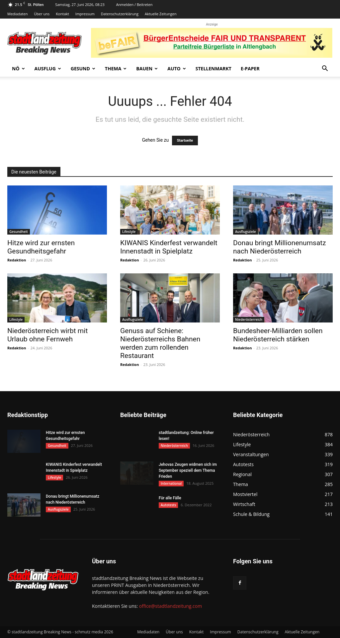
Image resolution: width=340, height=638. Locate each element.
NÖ (18, 68)
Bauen (147, 68)
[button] (325, 69)
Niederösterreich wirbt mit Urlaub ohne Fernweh (47, 335)
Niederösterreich (248, 319)
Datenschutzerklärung (119, 13)
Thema (116, 68)
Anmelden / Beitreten (134, 4)
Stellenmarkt (213, 68)
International (171, 483)
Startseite (185, 140)
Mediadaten (17, 13)
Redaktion (16, 259)
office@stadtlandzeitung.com (170, 606)
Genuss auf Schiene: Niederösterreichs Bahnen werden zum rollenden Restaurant (160, 343)
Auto (176, 68)
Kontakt (62, 13)
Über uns (41, 13)
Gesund (83, 68)
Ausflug (48, 68)
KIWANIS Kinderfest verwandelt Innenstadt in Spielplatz (168, 247)
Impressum (85, 13)
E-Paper (250, 68)
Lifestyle (128, 231)
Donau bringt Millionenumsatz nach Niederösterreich (279, 247)
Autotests (168, 505)
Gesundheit (18, 231)
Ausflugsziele (245, 231)
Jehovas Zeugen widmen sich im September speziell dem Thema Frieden (188, 470)
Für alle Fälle (170, 498)
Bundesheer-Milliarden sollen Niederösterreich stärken (277, 335)
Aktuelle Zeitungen (161, 13)
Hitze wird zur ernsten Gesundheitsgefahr (41, 247)
